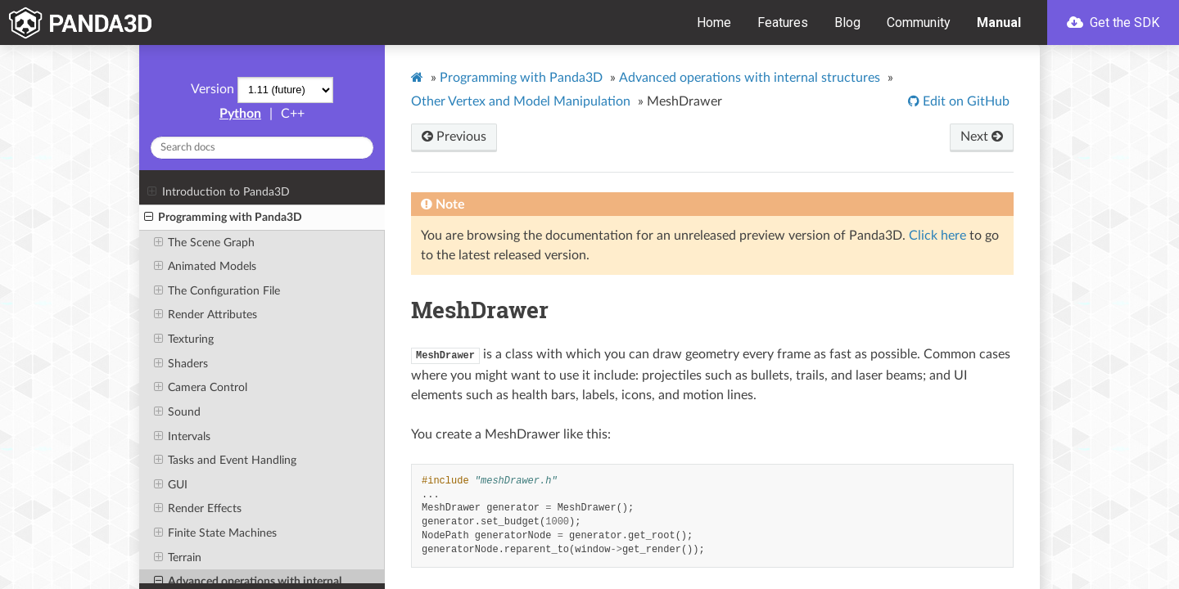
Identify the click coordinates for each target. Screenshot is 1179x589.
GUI (170, 485)
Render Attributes (205, 315)
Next (981, 136)
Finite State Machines (215, 533)
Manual (999, 22)
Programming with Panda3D (223, 217)
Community (919, 22)
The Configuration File (217, 291)
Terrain (177, 558)
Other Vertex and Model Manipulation (520, 101)
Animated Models (205, 266)
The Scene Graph (204, 243)
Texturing (184, 339)
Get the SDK (1113, 22)
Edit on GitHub (964, 101)
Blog (847, 22)
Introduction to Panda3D (218, 192)
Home (714, 22)
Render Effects (198, 508)
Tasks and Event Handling (225, 460)
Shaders (181, 364)
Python (240, 113)
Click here (937, 235)
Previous (454, 136)
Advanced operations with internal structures (749, 77)
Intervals (182, 436)
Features (782, 22)
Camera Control (200, 387)
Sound (177, 412)
